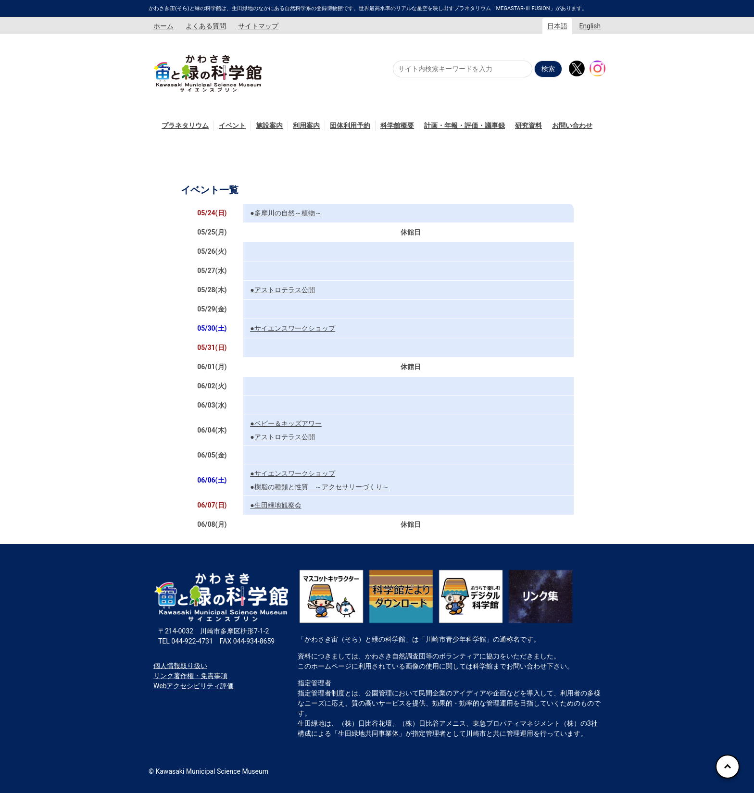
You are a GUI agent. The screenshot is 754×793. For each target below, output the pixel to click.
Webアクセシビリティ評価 (193, 686)
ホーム (163, 26)
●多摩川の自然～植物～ (285, 213)
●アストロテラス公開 (282, 290)
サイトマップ (258, 26)
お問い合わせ (572, 125)
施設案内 (269, 125)
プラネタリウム (185, 125)
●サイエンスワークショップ (292, 328)
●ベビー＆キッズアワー (285, 423)
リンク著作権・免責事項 (190, 676)
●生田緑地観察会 (275, 505)
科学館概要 (397, 125)
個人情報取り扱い (180, 665)
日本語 (557, 26)
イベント (232, 125)
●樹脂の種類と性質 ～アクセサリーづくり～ (319, 487)
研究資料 (528, 125)
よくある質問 (206, 26)
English (590, 26)
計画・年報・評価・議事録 (464, 125)
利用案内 (306, 125)
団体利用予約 (350, 125)
